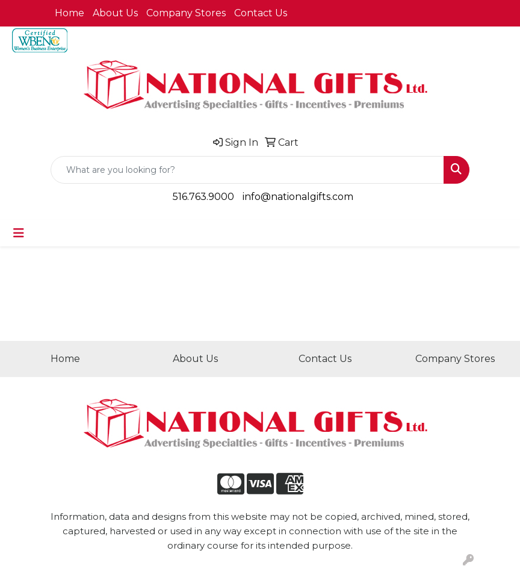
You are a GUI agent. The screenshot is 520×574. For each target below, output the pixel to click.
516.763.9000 (203, 196)
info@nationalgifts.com (298, 196)
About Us (115, 13)
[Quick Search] (247, 170)
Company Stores (186, 13)
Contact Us (260, 13)
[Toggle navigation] (18, 233)
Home (69, 13)
